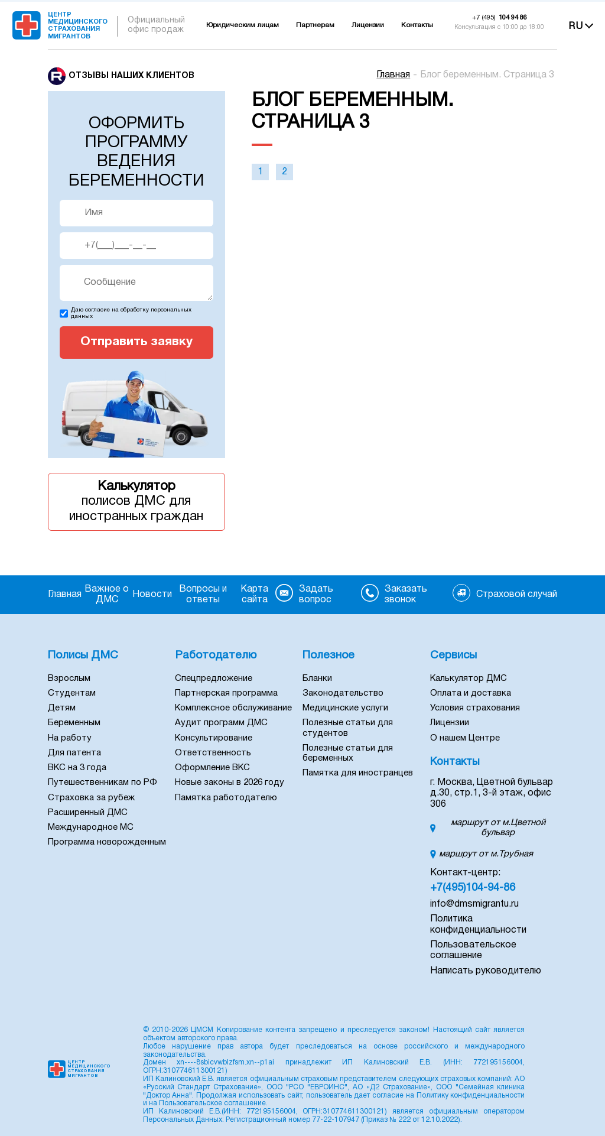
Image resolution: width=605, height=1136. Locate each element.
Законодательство (342, 693)
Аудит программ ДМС (221, 723)
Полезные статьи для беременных (347, 753)
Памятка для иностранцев (357, 773)
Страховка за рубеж (91, 798)
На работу (70, 738)
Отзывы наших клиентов (131, 76)
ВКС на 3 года (77, 768)
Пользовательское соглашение (212, 1103)
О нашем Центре (465, 738)
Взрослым (69, 678)
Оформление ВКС (212, 768)
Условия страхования (475, 708)
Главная (393, 75)
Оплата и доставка (470, 693)
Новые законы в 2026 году (229, 782)
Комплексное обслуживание (233, 708)
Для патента (74, 753)
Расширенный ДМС (88, 813)
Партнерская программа (226, 693)
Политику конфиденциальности (471, 1095)
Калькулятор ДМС (468, 678)
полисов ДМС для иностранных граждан (136, 500)
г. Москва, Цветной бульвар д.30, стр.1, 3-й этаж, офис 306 (491, 793)
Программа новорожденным (107, 842)
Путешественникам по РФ (102, 782)
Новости (152, 594)
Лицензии (368, 25)
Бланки (317, 678)
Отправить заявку (136, 342)
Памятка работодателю (226, 798)
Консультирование (213, 738)
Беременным (74, 723)
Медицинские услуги (345, 708)
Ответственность (213, 753)
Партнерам (315, 25)
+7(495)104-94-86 (472, 888)
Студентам (72, 693)
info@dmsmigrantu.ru (474, 904)
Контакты (417, 25)
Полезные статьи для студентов (347, 728)
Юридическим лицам (242, 25)
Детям (62, 708)
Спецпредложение (213, 678)
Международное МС (91, 827)
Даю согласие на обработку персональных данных (131, 313)
